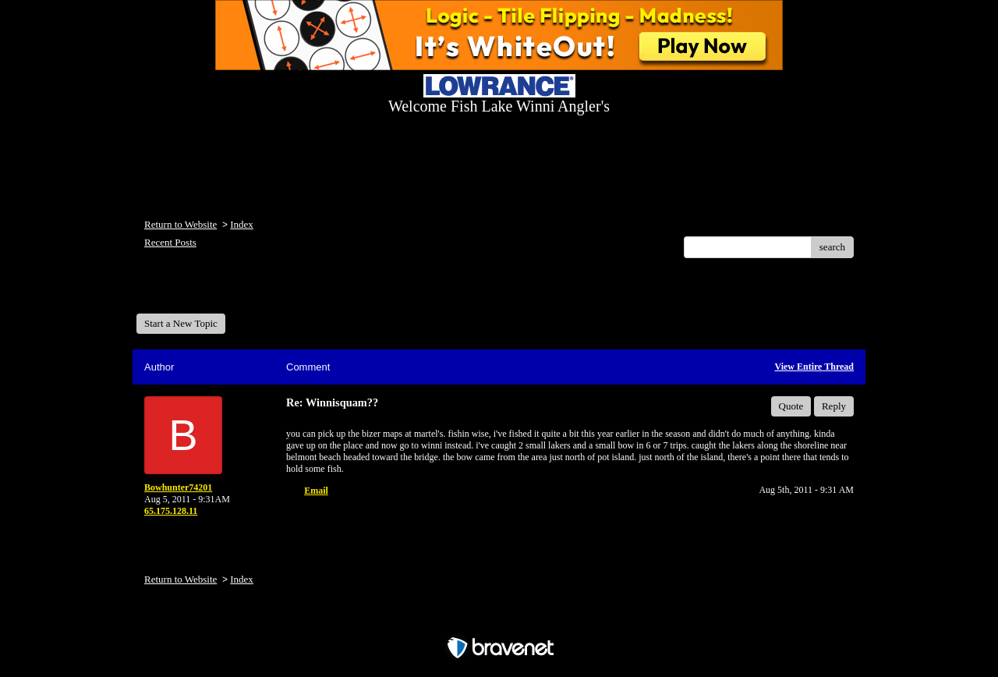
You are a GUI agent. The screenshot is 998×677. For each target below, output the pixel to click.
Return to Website (180, 224)
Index (241, 224)
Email (316, 490)
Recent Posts (170, 242)
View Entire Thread (814, 366)
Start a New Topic (181, 323)
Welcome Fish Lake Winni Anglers (220, 291)
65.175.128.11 (170, 510)
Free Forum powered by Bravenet (499, 620)
